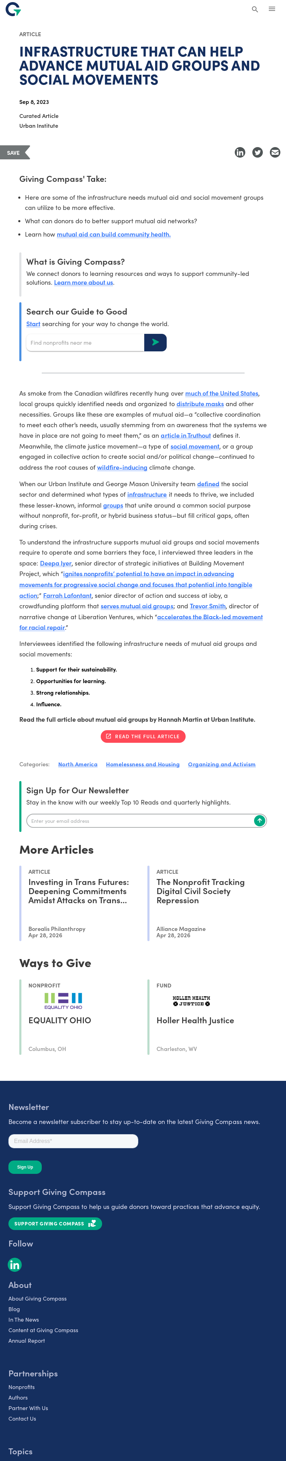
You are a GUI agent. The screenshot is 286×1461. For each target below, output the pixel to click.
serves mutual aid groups (137, 605)
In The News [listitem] (23, 1319)
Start (33, 323)
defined (208, 483)
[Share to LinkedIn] (240, 152)
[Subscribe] (259, 820)
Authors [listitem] (18, 1397)
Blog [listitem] (14, 1309)
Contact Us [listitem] (22, 1418)
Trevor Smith (208, 605)
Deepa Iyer (56, 562)
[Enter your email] (146, 821)
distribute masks (200, 403)
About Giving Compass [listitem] (37, 1298)
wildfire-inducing (122, 467)
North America (78, 764)
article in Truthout (186, 435)
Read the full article (147, 736)
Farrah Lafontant (67, 595)
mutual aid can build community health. (114, 234)
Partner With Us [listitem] (28, 1408)
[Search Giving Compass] (255, 9)
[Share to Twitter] (257, 152)
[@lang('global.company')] (13, 9)
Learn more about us (83, 282)
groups (113, 505)
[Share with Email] (275, 152)
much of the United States (222, 393)
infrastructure (147, 494)
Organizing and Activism (222, 764)
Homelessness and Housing (143, 764)
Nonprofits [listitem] (21, 1386)
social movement (195, 446)
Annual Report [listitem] (26, 1340)
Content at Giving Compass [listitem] (43, 1330)
